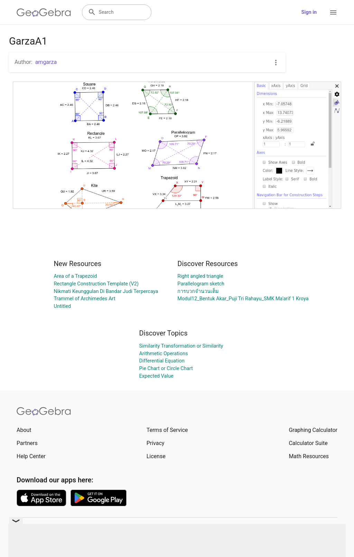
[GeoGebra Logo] (44, 12)
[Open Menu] (333, 12)
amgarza (46, 62)
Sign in (309, 12)
